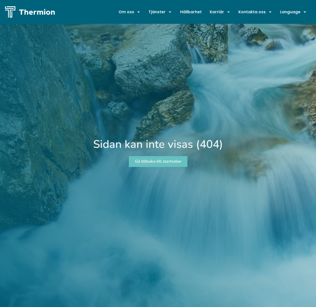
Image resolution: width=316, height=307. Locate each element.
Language (293, 12)
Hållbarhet (191, 12)
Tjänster (160, 12)
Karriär (220, 12)
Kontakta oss (255, 12)
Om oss (129, 12)
